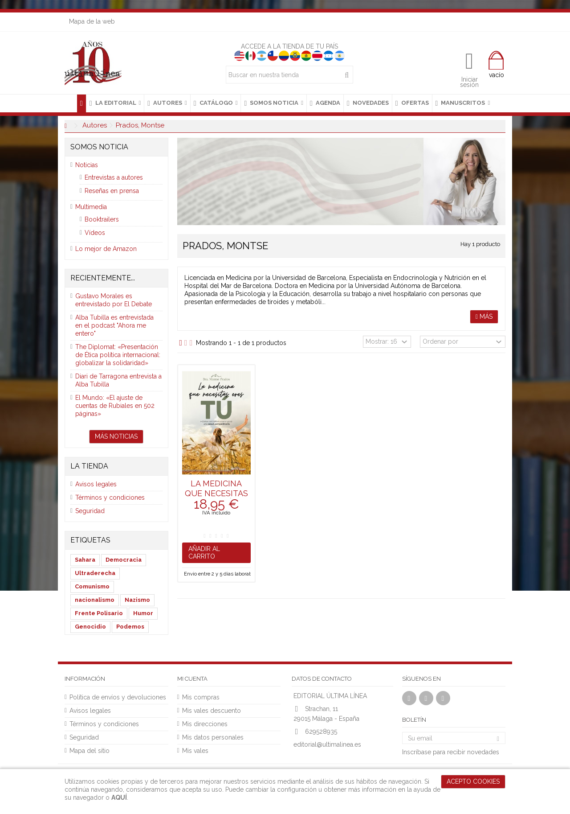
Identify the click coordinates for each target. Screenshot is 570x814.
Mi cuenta (192, 678)
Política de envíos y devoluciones (117, 697)
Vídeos (95, 232)
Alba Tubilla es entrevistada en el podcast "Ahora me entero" (114, 325)
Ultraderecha (95, 573)
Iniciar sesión (469, 81)
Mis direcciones (205, 724)
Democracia (124, 559)
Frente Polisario (99, 613)
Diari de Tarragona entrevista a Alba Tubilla (118, 380)
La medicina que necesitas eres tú (216, 493)
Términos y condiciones (110, 497)
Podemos (130, 626)
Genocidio (90, 626)
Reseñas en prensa (112, 190)
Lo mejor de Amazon (106, 248)
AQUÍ (119, 797)
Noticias (86, 165)
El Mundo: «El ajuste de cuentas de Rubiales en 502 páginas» (115, 405)
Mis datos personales (213, 737)
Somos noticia (99, 147)
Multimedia (91, 206)
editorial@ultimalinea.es (327, 744)
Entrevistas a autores (114, 177)
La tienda (89, 466)
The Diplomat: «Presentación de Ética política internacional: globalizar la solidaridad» (117, 354)
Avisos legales (96, 484)
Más (484, 316)
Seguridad (90, 510)
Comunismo (92, 586)
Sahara (85, 559)
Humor (143, 613)
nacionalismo (94, 599)
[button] (115, 103)
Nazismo (137, 599)
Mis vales (195, 750)
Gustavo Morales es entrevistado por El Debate (113, 300)
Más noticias (116, 436)
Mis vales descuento (211, 710)
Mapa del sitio (89, 750)
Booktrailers (102, 219)
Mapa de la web (92, 21)
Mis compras (201, 697)
